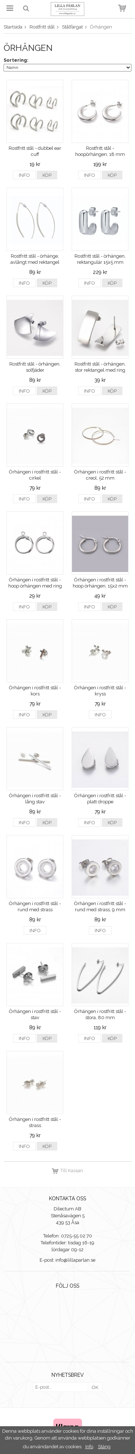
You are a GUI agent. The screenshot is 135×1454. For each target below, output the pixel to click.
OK (95, 1387)
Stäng (104, 1446)
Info (24, 175)
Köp (46, 175)
